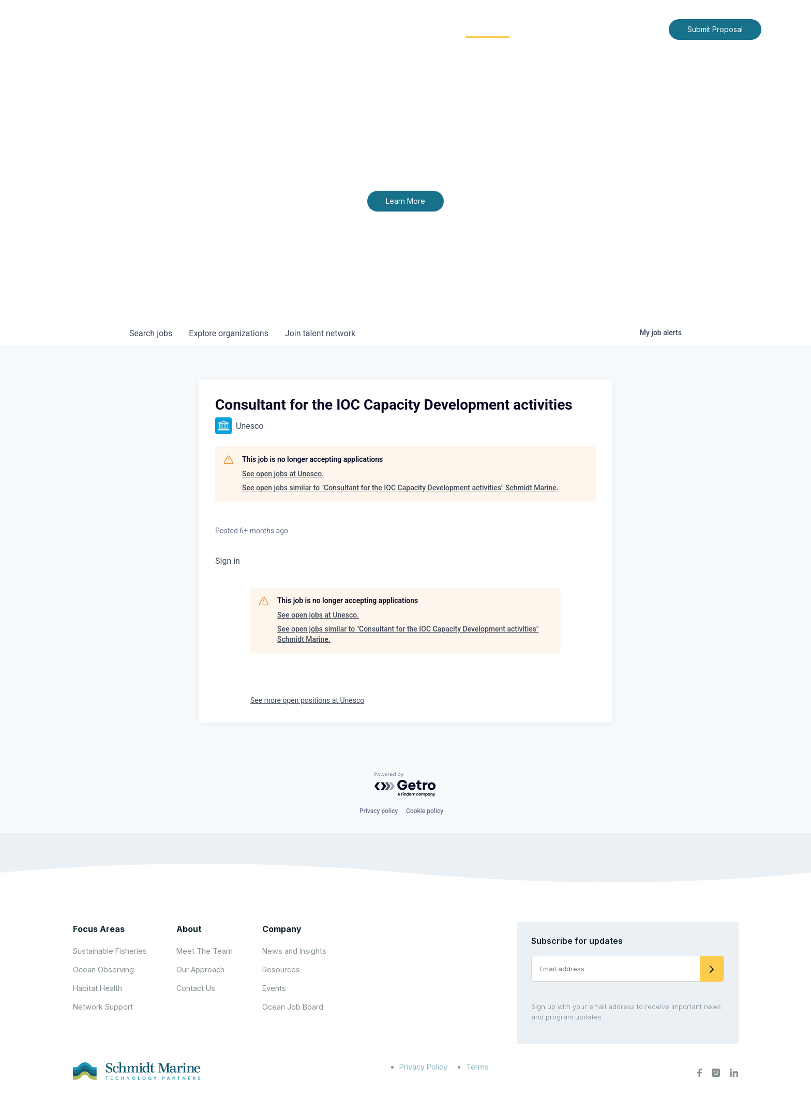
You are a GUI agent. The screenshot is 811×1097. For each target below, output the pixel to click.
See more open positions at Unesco (307, 700)
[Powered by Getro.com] (405, 785)
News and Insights (566, 28)
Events (274, 988)
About (361, 28)
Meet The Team (204, 950)
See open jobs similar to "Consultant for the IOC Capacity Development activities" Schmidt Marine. (400, 488)
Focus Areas (419, 28)
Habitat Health (97, 988)
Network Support (103, 1006)
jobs (150, 333)
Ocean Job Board (292, 1006)
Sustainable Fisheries (110, 950)
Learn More (405, 201)
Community (487, 28)
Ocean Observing (103, 969)
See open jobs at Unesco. (283, 474)
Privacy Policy (423, 1066)
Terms (477, 1066)
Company (282, 929)
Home (321, 28)
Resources (281, 969)
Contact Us (639, 28)
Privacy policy (378, 811)
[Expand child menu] (378, 29)
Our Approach (200, 969)
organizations (228, 333)
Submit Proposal (715, 29)
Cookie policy (424, 811)
